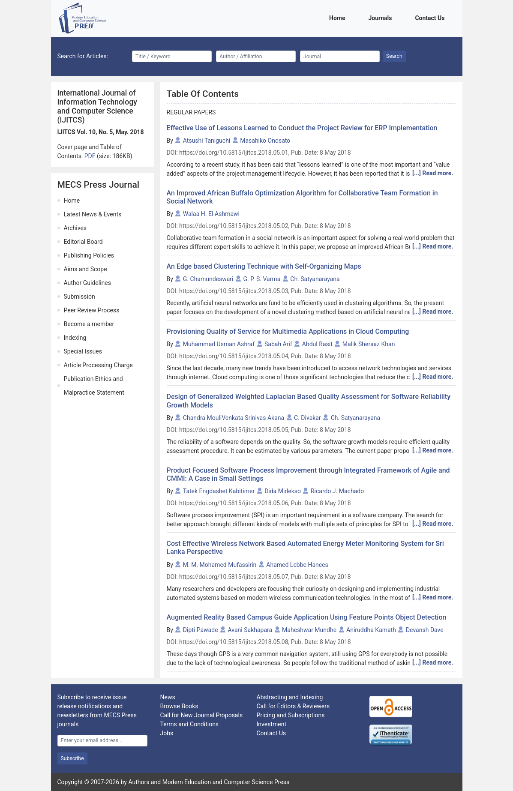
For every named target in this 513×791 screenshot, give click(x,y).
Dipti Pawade (200, 629)
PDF (90, 156)
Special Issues (83, 351)
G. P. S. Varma (261, 279)
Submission (79, 296)
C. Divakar (307, 417)
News (167, 697)
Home (338, 17)
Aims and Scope (85, 269)
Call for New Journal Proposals (201, 715)
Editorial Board (83, 241)
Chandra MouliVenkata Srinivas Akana (233, 417)
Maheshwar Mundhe (309, 629)
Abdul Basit (317, 344)
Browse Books (179, 706)
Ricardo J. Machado (337, 491)
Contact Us (431, 17)
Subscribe (72, 758)
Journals (381, 17)
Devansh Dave (425, 629)
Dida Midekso (282, 491)
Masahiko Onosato (265, 140)
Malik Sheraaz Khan (368, 344)
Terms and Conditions (189, 724)
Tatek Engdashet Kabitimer (219, 491)
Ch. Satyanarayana (314, 279)
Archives (75, 228)
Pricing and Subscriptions (291, 715)
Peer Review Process (92, 310)
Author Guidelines (87, 282)
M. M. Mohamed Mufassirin (220, 564)
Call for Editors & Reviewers (293, 706)
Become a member (89, 324)
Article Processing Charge (98, 365)
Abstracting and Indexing (290, 697)
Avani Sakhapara (250, 629)
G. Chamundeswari (208, 279)
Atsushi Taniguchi (206, 140)
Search (394, 56)
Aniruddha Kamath (371, 629)
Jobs (167, 733)
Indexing (75, 337)
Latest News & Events (93, 214)
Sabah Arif (278, 344)
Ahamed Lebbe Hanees (297, 564)
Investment (271, 724)
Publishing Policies (89, 255)
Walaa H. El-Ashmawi (211, 213)
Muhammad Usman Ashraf (219, 344)
